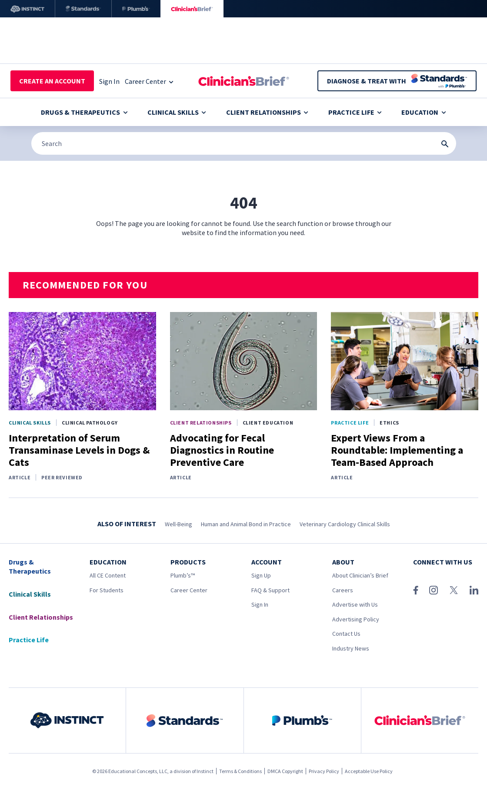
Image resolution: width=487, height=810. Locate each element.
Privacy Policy (324, 771)
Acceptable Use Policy (369, 771)
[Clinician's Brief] (191, 8)
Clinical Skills (176, 112)
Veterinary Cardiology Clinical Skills (345, 524)
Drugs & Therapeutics (84, 112)
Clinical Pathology (90, 422)
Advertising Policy (355, 619)
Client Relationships (267, 112)
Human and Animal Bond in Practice (246, 524)
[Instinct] (27, 8)
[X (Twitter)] (454, 590)
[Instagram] (433, 590)
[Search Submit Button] (444, 143)
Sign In (259, 604)
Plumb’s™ (182, 575)
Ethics (389, 422)
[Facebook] (415, 590)
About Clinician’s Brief (360, 575)
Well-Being (178, 524)
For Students (106, 590)
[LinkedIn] (474, 590)
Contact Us (346, 633)
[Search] (243, 143)
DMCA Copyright (285, 771)
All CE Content (108, 575)
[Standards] (83, 8)
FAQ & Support (270, 590)
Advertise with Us (355, 604)
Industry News (350, 648)
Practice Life (355, 112)
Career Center (188, 590)
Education (423, 112)
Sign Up (261, 575)
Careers (342, 590)
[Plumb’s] (136, 8)
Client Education (268, 422)
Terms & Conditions (240, 771)
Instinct (205, 771)
